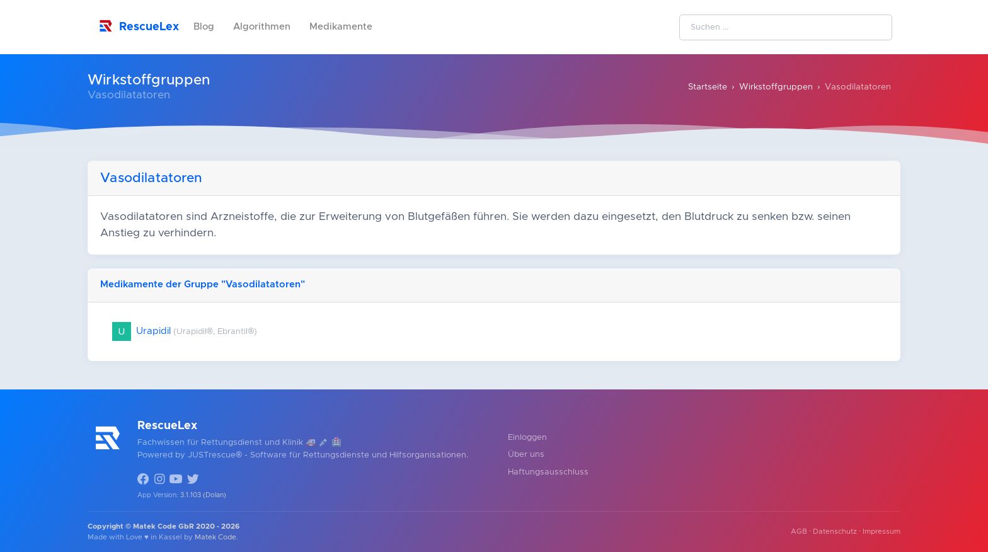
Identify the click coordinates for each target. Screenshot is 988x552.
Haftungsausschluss (548, 472)
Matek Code (215, 537)
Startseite (707, 87)
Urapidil (184, 331)
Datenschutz (835, 531)
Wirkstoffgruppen (776, 87)
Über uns (526, 455)
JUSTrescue (212, 455)
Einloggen (527, 438)
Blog (203, 27)
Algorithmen (261, 27)
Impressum (881, 531)
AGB (799, 531)
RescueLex (137, 26)
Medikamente (340, 27)
